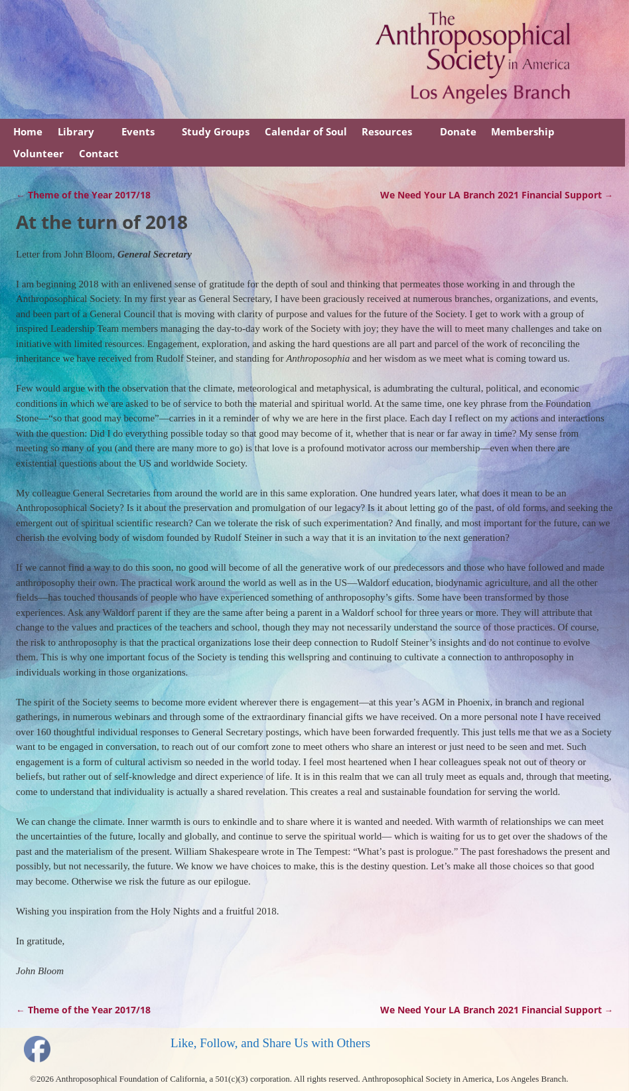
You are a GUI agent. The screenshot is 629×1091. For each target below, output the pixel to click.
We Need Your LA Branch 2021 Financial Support (497, 195)
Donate (458, 131)
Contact (99, 153)
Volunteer (38, 153)
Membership (523, 131)
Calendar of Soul (306, 131)
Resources (387, 131)
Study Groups (215, 131)
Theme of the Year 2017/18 (83, 195)
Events (138, 131)
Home (27, 131)
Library (76, 131)
